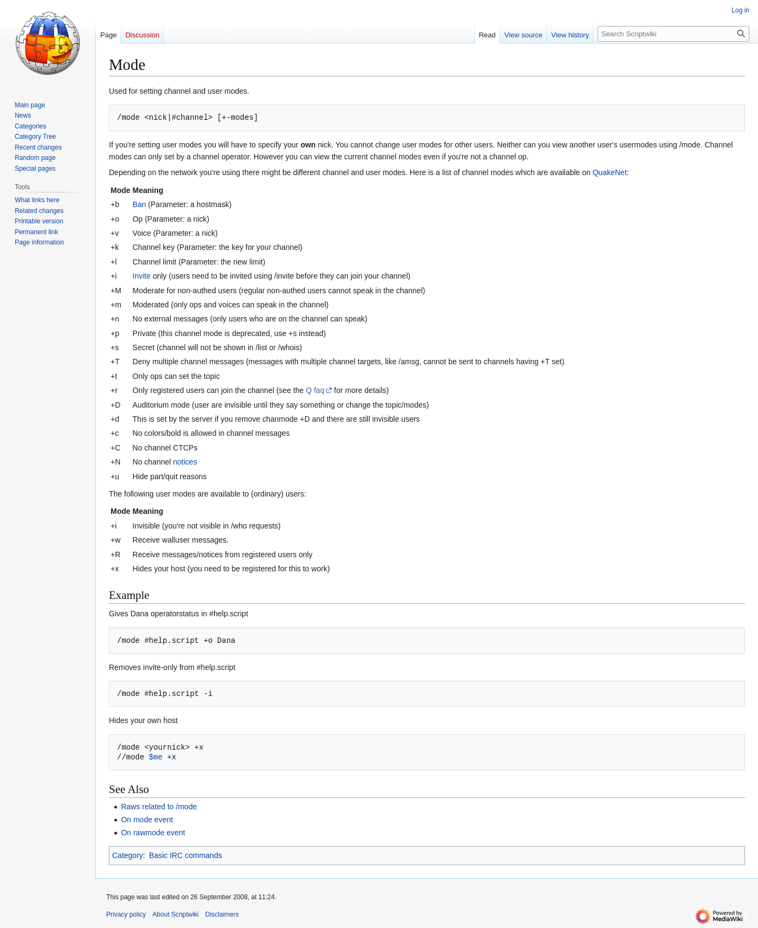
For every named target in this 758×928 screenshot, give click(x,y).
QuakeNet (610, 172)
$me (156, 757)
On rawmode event (153, 832)
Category (127, 855)
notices (185, 461)
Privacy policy (126, 914)
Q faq (315, 390)
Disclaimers (222, 914)
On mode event (147, 819)
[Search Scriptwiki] (673, 34)
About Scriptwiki (175, 914)
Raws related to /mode (159, 806)
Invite (142, 276)
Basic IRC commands (185, 855)
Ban (139, 204)
